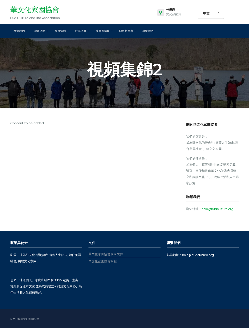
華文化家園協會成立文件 (105, 254)
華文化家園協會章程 (102, 261)
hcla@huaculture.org (217, 209)
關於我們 (21, 31)
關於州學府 (127, 31)
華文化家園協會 (34, 9)
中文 (206, 13)
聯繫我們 (148, 31)
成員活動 (41, 31)
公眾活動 (62, 31)
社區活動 (82, 31)
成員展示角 (104, 31)
